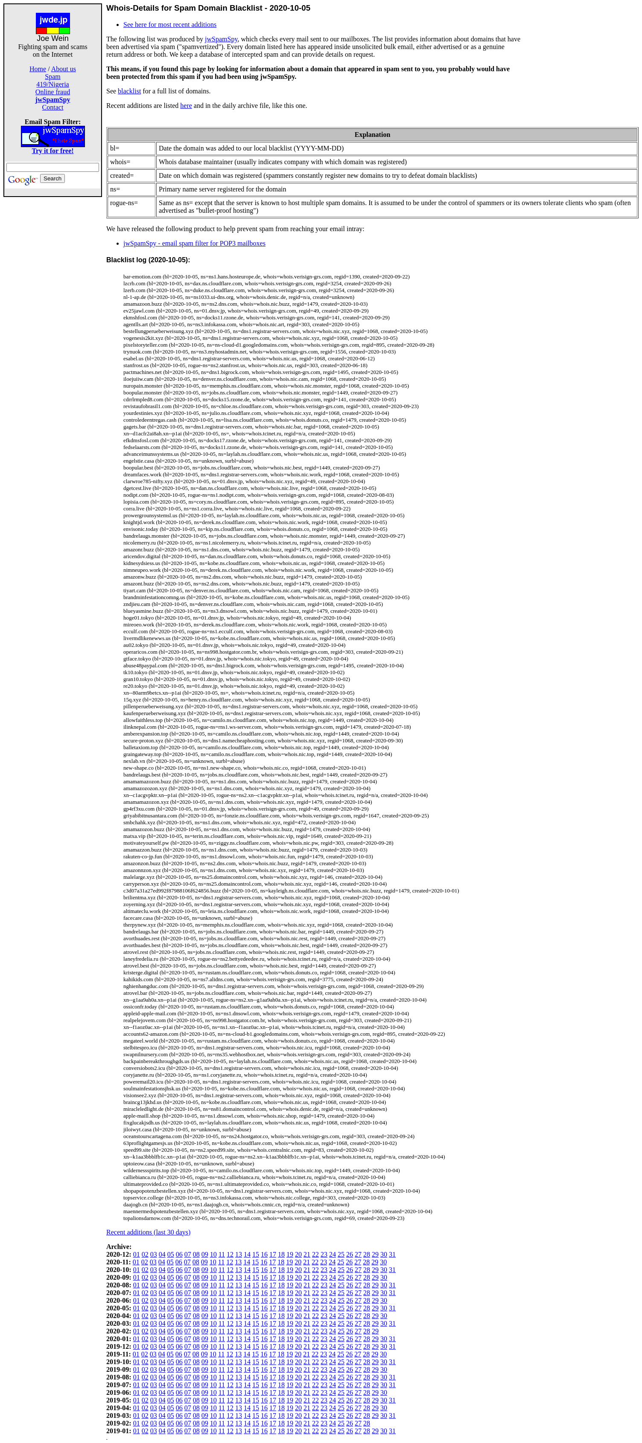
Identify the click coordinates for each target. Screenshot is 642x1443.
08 (196, 1254)
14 (247, 1254)
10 (213, 1254)
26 (349, 1254)
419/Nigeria (52, 84)
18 (281, 1254)
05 (170, 1254)
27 (358, 1254)
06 (179, 1254)
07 (187, 1254)
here (186, 105)
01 (136, 1254)
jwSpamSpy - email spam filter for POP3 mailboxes (194, 243)
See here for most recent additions (169, 24)
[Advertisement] (53, 325)
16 (264, 1254)
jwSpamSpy (221, 39)
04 (162, 1254)
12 (230, 1254)
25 (341, 1254)
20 (298, 1254)
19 (289, 1254)
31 (392, 1254)
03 (153, 1254)
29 (375, 1254)
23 (324, 1254)
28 (366, 1254)
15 (255, 1254)
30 (383, 1254)
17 (272, 1254)
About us (63, 68)
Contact (53, 107)
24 (332, 1254)
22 (315, 1254)
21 (306, 1254)
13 (238, 1254)
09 (204, 1254)
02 (145, 1254)
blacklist (129, 91)
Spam (52, 76)
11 (222, 1254)
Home (37, 68)
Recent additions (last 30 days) (148, 1232)
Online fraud (52, 92)
